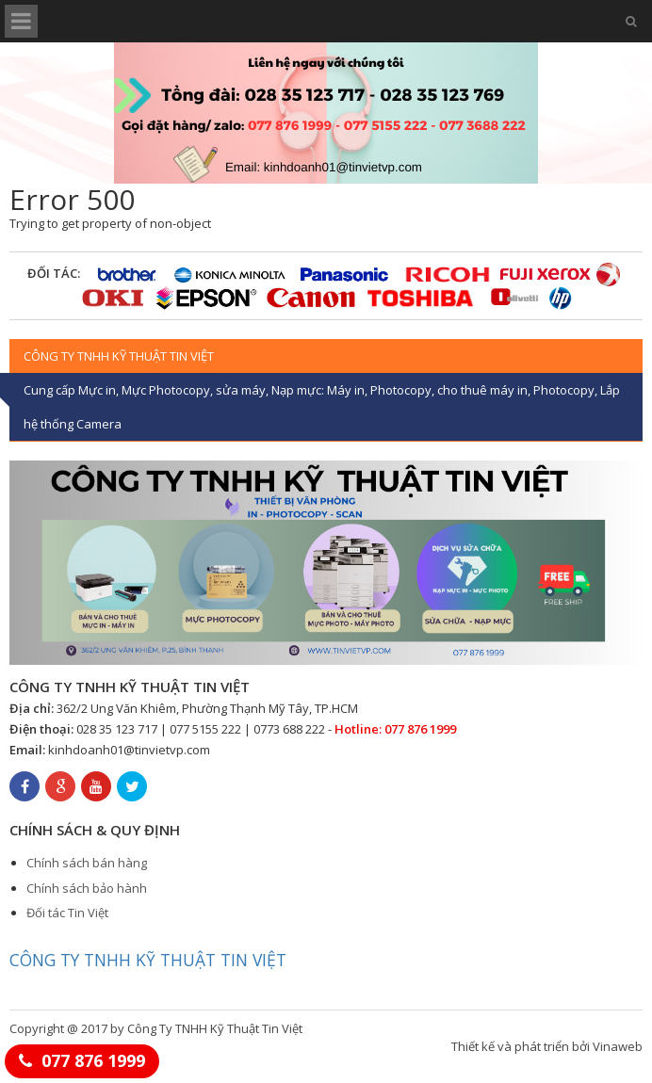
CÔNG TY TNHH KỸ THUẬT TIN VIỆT (147, 959)
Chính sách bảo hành (86, 888)
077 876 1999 (93, 1060)
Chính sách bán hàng (86, 862)
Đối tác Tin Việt (67, 912)
